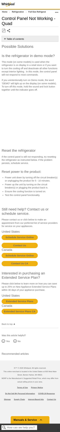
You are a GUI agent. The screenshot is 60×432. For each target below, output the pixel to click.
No (19, 341)
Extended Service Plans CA (20, 311)
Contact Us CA (19, 263)
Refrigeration (18, 12)
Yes (8, 341)
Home (5, 12)
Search (4, 427)
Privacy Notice (37, 387)
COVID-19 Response (46, 393)
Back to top (7, 324)
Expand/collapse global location (56, 11)
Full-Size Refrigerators (38, 12)
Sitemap (7, 399)
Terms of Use (22, 387)
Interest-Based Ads (36, 399)
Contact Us (19, 245)
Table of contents (15, 39)
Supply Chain (19, 399)
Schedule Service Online (20, 237)
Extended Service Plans (19, 301)
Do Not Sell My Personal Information (20, 393)
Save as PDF (3, 31)
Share (9, 31)
